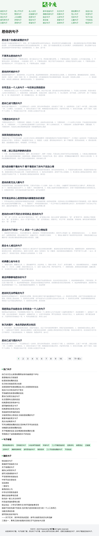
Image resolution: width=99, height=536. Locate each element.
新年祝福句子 (48, 11)
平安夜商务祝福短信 (10, 476)
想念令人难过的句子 (12, 245)
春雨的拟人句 (7, 489)
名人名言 (32, 11)
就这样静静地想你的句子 (14, 277)
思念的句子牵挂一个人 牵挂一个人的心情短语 (24, 229)
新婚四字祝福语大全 (10, 464)
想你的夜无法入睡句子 (13, 182)
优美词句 (70, 445)
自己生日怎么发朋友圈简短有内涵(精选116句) (20, 374)
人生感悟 (18, 17)
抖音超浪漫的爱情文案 (11, 501)
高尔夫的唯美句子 (9, 421)
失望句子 (89, 14)
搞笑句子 (3, 11)
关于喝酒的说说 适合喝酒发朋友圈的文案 (18, 431)
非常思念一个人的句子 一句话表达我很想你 (23, 87)
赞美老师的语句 (8, 445)
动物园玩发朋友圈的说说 (12, 427)
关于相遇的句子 (8, 467)
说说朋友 (5, 483)
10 (61, 358)
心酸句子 (74, 20)
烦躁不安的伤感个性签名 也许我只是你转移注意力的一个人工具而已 (29, 508)
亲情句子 (18, 23)
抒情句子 (18, 20)
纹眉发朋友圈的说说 (10, 380)
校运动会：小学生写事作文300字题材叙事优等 (20, 505)
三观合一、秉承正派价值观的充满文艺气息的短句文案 (23, 520)
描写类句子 (4, 20)
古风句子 (6, 449)
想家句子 (60, 20)
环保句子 (46, 445)
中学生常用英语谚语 (10, 492)
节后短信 (68, 449)
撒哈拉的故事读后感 (10, 495)
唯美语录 (41, 449)
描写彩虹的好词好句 (10, 514)
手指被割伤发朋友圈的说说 (12, 393)
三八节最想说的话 (58, 445)
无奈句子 (74, 17)
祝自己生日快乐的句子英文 (12, 390)
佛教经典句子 (48, 14)
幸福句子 (32, 23)
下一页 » (77, 358)
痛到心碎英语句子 (9, 470)
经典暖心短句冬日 (11, 261)
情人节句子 (18, 11)
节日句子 (3, 14)
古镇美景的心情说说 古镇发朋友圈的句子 (18, 415)
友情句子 (60, 23)
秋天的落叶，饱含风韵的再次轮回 (19, 324)
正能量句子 (33, 14)
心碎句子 (60, 17)
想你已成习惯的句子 (12, 103)
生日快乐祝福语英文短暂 (12, 383)
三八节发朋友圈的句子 (54, 449)
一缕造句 (5, 486)
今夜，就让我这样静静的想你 (16, 150)
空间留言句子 (21, 445)
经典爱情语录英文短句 (11, 409)
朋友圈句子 (75, 11)
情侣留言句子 (7, 461)
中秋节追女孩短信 (9, 479)
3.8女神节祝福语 (34, 445)
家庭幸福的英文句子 (10, 418)
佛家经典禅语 (16, 449)
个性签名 (89, 20)
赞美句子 (18, 14)
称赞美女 (79, 445)
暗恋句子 (89, 23)
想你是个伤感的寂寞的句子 (15, 39)
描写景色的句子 (29, 449)
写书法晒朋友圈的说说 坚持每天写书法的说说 (20, 424)
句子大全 (89, 17)
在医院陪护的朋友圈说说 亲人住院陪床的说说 (20, 387)
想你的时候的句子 (11, 71)
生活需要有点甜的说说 (11, 399)
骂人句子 (74, 14)
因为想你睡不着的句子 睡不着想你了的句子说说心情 (28, 166)
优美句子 (32, 17)
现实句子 (32, 20)
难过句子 (46, 23)
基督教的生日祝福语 (10, 377)
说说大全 (89, 11)
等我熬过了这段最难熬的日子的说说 (16, 434)
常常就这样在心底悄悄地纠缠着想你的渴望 (23, 198)
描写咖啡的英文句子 (10, 405)
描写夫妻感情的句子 (10, 473)
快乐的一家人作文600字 (11, 498)
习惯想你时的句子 (11, 119)
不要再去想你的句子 (12, 55)
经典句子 (60, 14)
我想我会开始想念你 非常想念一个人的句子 (23, 308)
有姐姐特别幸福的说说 (11, 412)
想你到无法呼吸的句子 (13, 293)
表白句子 (3, 17)
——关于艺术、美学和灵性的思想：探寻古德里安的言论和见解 (27, 517)
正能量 (87, 445)
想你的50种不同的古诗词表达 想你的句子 (22, 213)
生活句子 (60, 11)
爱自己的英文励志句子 (11, 396)
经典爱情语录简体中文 (11, 402)
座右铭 (45, 20)
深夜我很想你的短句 (12, 134)
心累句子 (74, 23)
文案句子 (3, 23)
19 (70, 358)
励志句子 (46, 17)
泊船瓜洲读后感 (8, 511)
